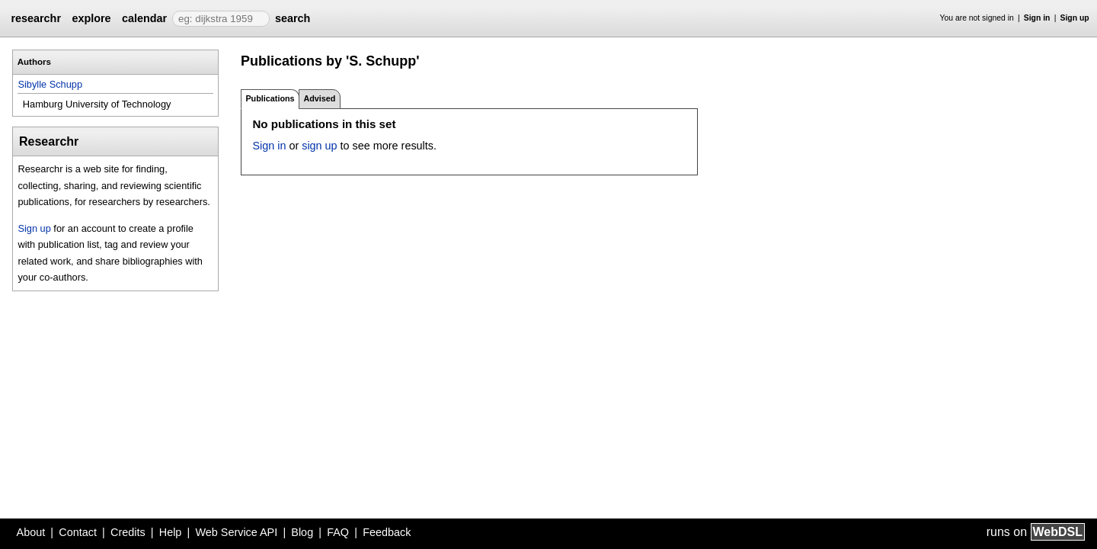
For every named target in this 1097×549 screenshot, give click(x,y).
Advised (319, 98)
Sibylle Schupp (50, 84)
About (31, 532)
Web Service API (236, 532)
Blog (302, 532)
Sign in (1037, 18)
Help (170, 532)
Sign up (1074, 18)
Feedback (387, 532)
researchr (36, 18)
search (292, 18)
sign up (319, 146)
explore (91, 18)
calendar (144, 18)
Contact (78, 532)
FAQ (338, 532)
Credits (128, 532)
